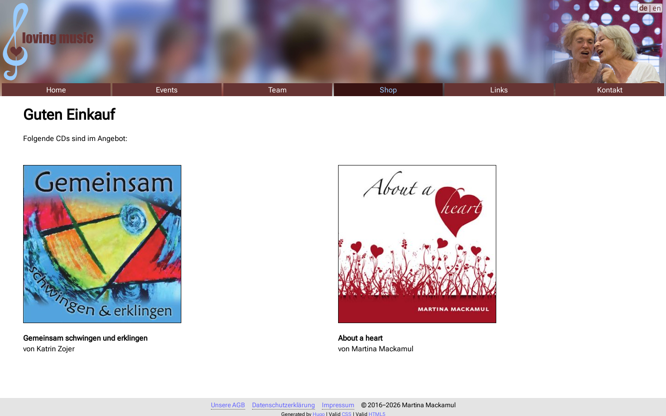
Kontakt (610, 90)
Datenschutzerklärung (283, 405)
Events (167, 90)
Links (499, 90)
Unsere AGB (228, 405)
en (657, 8)
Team (277, 90)
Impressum (338, 405)
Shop (388, 90)
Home (56, 90)
